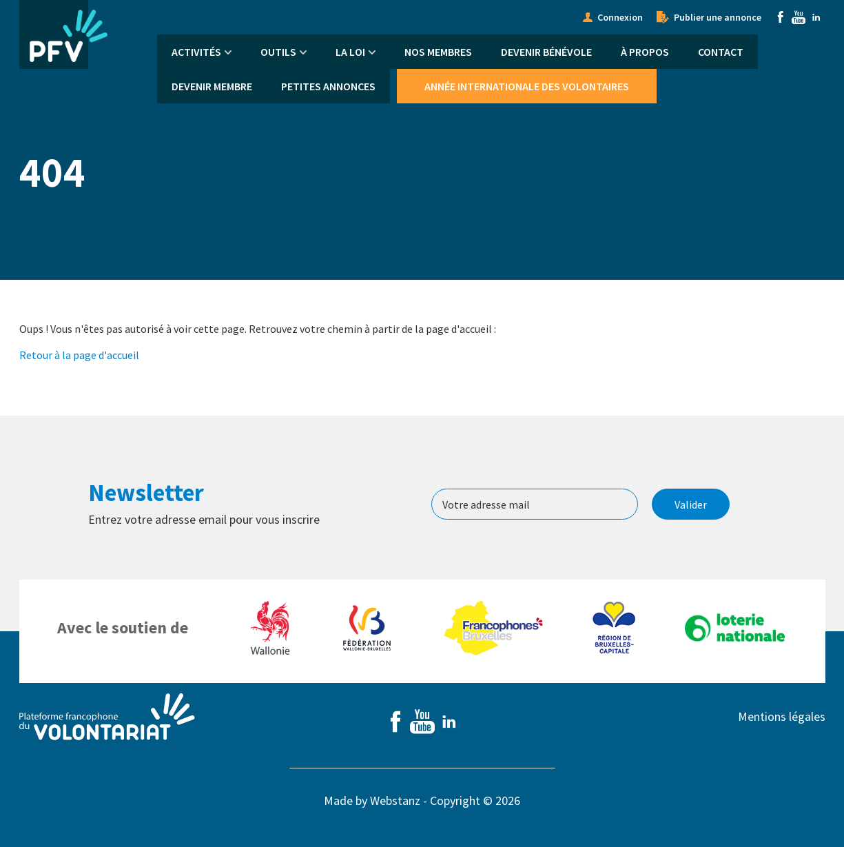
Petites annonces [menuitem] (328, 86)
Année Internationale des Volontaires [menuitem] (526, 86)
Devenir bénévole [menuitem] (546, 52)
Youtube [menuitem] (798, 17)
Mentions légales (781, 716)
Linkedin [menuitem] (816, 17)
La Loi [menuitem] (350, 52)
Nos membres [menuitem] (438, 52)
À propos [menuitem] (645, 52)
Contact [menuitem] (720, 52)
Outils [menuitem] (278, 52)
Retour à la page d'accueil (79, 355)
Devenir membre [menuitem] (212, 86)
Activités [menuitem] (196, 52)
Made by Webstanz (372, 800)
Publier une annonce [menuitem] (717, 17)
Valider (691, 504)
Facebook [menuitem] (781, 17)
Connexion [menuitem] (620, 17)
